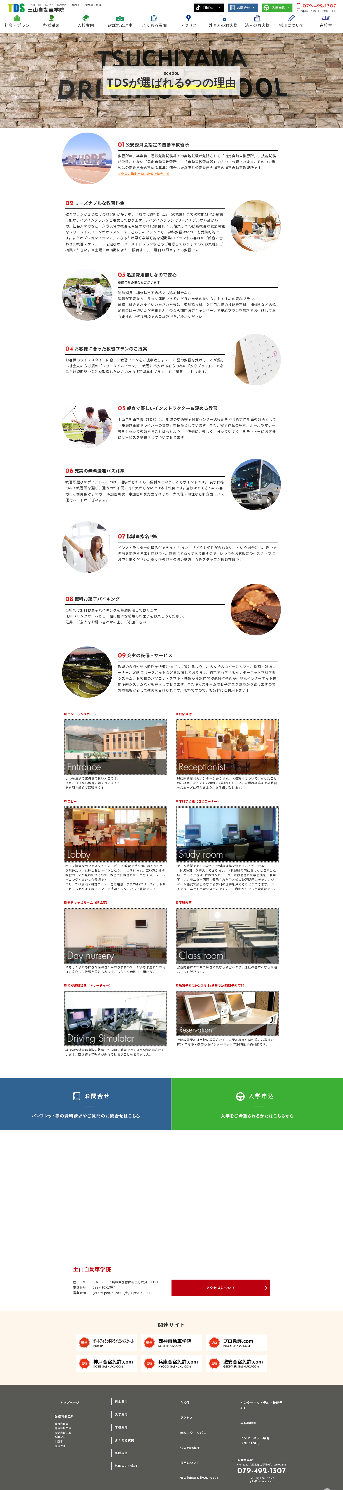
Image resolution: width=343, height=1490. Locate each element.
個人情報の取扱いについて (194, 1466)
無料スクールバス (188, 1427)
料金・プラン (17, 25)
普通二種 (60, 1444)
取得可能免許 (64, 1414)
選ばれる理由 (120, 25)
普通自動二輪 (62, 1426)
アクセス (188, 25)
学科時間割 (243, 1414)
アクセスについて (220, 1287)
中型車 (58, 1439)
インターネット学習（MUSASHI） (260, 1427)
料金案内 (121, 1401)
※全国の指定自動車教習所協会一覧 (147, 173)
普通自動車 (61, 1421)
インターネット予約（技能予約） (259, 1401)
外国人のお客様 (223, 25)
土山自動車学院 (64, 7)
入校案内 (85, 25)
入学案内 (121, 1414)
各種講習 (51, 25)
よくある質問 (154, 25)
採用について (291, 25)
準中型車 (60, 1435)
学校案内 (121, 1427)
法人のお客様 (257, 25)
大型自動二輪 (62, 1430)
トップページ (64, 1401)
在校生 (326, 25)
